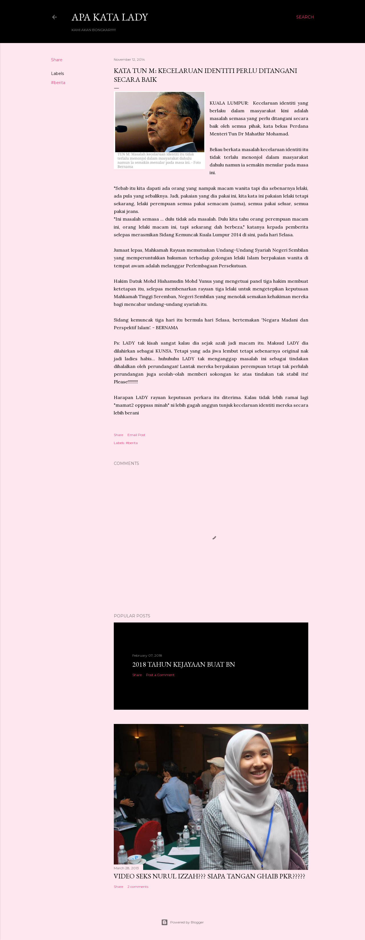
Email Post (136, 435)
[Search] (305, 17)
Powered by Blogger (182, 922)
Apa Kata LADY (110, 17)
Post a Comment (160, 675)
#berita (58, 82)
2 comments (137, 886)
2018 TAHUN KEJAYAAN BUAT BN (183, 664)
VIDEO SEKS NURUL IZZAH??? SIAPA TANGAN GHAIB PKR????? (209, 876)
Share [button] (56, 59)
